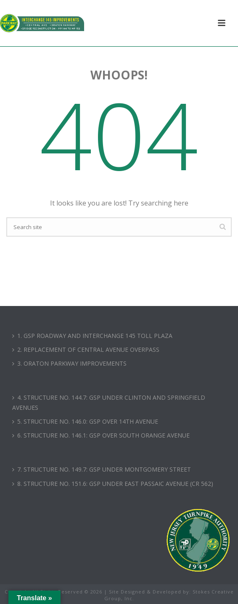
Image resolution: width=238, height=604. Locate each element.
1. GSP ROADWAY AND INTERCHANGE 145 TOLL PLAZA (92, 336)
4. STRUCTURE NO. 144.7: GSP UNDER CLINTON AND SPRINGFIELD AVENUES (108, 402)
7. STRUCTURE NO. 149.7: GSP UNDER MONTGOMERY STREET (101, 469)
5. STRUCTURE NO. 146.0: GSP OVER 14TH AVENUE (85, 421)
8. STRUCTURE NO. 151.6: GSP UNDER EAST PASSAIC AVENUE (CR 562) (112, 484)
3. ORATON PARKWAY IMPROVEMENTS (69, 363)
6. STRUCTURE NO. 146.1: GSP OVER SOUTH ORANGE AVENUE (101, 435)
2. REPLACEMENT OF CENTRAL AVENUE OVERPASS (85, 349)
